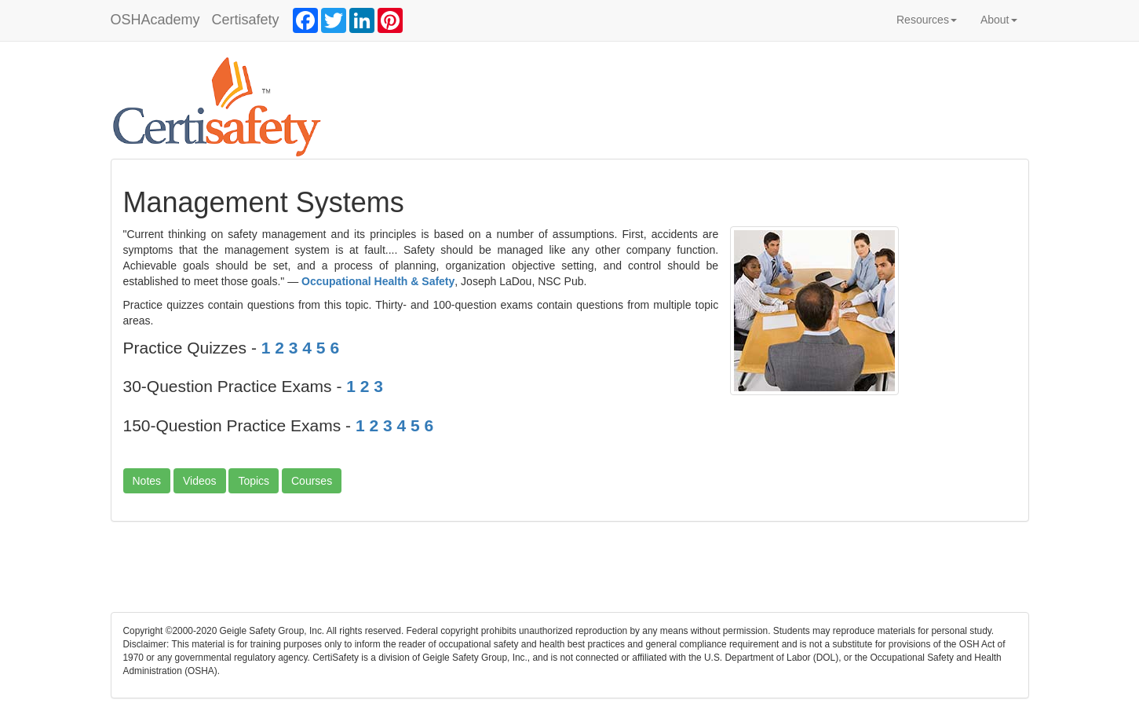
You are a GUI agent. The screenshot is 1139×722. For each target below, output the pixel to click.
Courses (311, 481)
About (998, 19)
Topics (253, 481)
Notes (147, 481)
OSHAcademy (155, 19)
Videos (200, 481)
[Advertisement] (570, 572)
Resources (926, 19)
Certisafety (245, 19)
